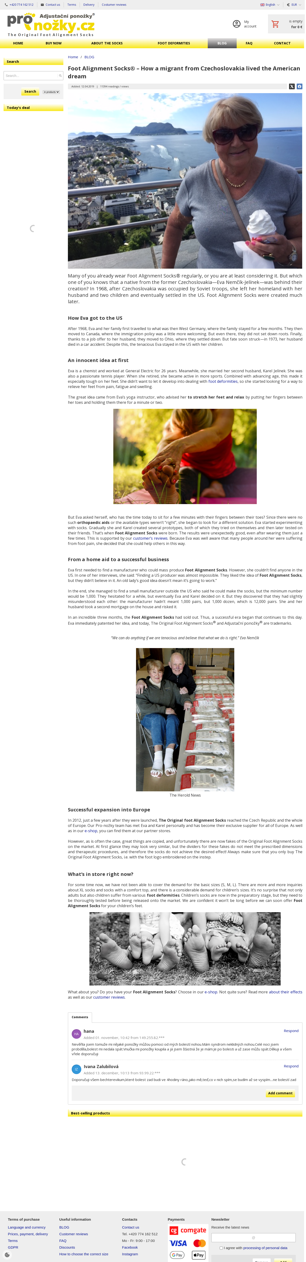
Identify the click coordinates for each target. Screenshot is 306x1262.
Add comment (280, 1093)
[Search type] (51, 92)
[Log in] (245, 24)
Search (30, 91)
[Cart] (286, 23)
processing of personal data (265, 1248)
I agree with (253, 1248)
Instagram (130, 1254)
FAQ (62, 1241)
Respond (291, 1030)
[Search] (60, 75)
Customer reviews (73, 1234)
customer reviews (109, 997)
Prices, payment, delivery (28, 1234)
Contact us (130, 1227)
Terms (13, 1241)
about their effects (285, 992)
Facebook (130, 1247)
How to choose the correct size (83, 1254)
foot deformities (223, 381)
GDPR (13, 1247)
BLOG (64, 1227)
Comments (80, 1017)
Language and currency (27, 1227)
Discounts (67, 1247)
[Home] (51, 24)
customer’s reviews (150, 538)
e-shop (91, 830)
